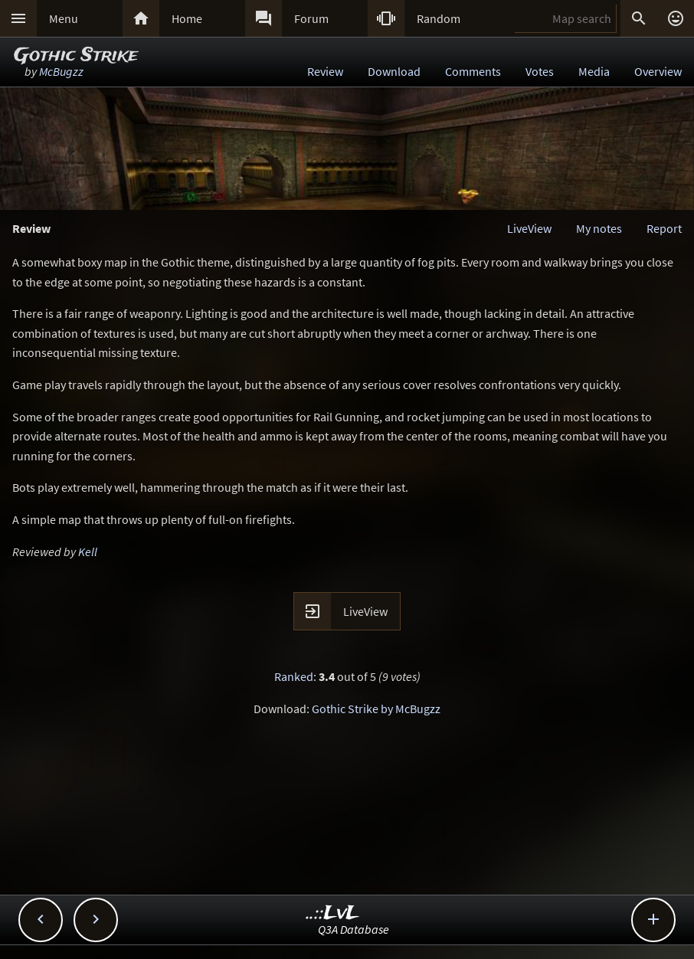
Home (187, 18)
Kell (87, 551)
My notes (599, 228)
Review (325, 71)
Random (438, 18)
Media (594, 71)
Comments (473, 71)
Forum (311, 18)
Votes (539, 71)
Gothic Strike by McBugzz (376, 708)
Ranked (293, 676)
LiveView (529, 228)
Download (394, 71)
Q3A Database (353, 929)
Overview (658, 71)
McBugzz (61, 71)
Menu (63, 18)
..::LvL (332, 913)
